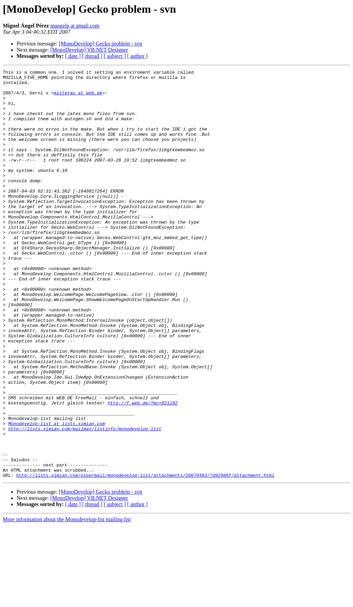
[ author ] (137, 56)
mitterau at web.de (78, 98)
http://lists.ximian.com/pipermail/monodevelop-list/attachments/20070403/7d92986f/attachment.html (145, 557)
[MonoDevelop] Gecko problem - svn (100, 44)
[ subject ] (115, 56)
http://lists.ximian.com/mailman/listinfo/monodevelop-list (85, 501)
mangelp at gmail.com (75, 26)
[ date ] (73, 56)
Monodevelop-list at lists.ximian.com (56, 495)
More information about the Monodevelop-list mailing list (67, 601)
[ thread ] (92, 56)
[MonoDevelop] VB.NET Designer (89, 50)
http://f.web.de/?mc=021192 (143, 470)
